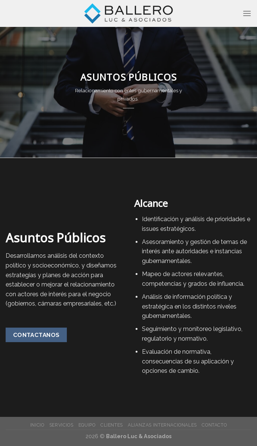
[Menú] (246, 13)
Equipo (87, 425)
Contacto (214, 425)
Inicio (37, 425)
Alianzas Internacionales (162, 425)
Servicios (61, 425)
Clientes (111, 425)
